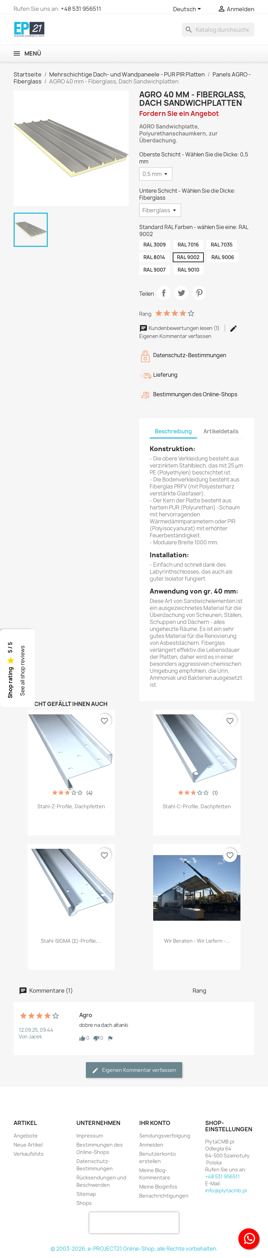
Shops (84, 1203)
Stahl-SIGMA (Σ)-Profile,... (71, 940)
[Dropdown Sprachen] (188, 9)
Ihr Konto (154, 1123)
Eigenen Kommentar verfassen (134, 1070)
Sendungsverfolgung (164, 1135)
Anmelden (151, 1144)
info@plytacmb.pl (226, 1190)
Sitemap (86, 1194)
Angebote (26, 1135)
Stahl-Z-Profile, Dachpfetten (71, 806)
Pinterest (199, 293)
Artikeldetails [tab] (220, 431)
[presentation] (134, 1222)
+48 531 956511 (81, 9)
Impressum (89, 1135)
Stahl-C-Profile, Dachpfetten (197, 806)
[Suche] (218, 30)
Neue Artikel (28, 1144)
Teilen (164, 293)
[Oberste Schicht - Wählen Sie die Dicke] (155, 174)
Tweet (181, 293)
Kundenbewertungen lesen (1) (180, 328)
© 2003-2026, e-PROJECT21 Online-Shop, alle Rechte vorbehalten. (134, 1248)
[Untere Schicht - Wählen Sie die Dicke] (160, 210)
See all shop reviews (22, 671)
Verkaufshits (29, 1153)
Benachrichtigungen (163, 1195)
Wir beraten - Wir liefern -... (197, 940)
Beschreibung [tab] (173, 431)
